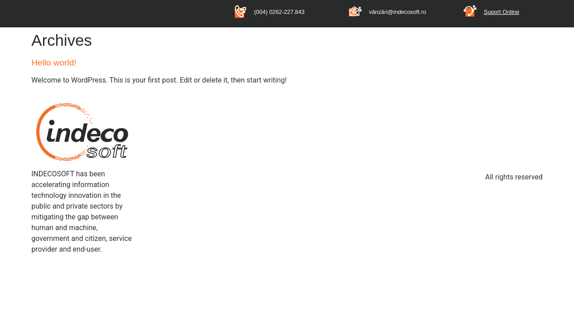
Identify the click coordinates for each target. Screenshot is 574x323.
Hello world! (53, 62)
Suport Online (501, 12)
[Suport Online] (470, 10)
